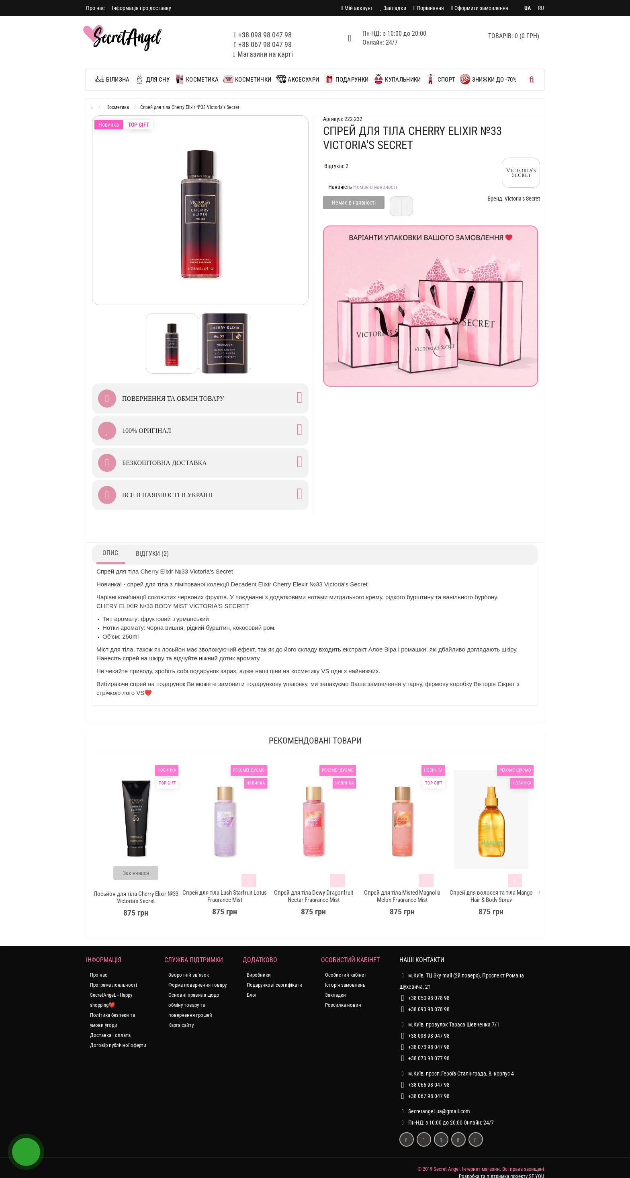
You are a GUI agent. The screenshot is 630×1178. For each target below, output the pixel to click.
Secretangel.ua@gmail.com (439, 1111)
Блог (252, 995)
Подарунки (346, 79)
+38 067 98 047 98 (265, 44)
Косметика (196, 79)
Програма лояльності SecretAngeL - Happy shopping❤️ (113, 995)
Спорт (440, 79)
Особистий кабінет (345, 975)
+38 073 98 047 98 (429, 1047)
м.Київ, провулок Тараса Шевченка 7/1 (449, 1024)
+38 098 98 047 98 (265, 35)
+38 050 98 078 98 (429, 998)
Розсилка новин (343, 1005)
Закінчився (136, 873)
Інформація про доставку (141, 8)
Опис (110, 553)
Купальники (397, 79)
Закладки (335, 995)
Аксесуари (297, 79)
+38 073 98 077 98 (429, 1058)
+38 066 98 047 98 (429, 1085)
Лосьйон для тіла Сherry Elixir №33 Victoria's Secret (136, 897)
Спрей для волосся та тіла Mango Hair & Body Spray (491, 896)
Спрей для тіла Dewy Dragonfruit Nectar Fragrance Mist (313, 896)
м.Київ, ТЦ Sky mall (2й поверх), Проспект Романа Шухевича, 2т (461, 980)
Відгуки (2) (152, 553)
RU (541, 8)
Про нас (95, 8)
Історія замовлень (345, 985)
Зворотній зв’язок (188, 975)
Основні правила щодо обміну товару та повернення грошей (193, 1005)
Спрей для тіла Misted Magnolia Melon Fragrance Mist (402, 896)
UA (527, 8)
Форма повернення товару (197, 985)
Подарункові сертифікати (274, 985)
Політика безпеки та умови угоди (112, 1020)
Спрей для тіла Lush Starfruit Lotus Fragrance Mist (224, 896)
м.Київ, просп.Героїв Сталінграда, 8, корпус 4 (456, 1073)
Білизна (113, 79)
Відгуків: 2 (336, 166)
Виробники (259, 975)
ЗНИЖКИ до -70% (488, 79)
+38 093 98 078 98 (429, 1009)
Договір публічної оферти (118, 1045)
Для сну (151, 79)
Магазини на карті (265, 54)
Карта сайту (181, 1025)
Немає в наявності (354, 202)
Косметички (247, 79)
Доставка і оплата (110, 1035)
